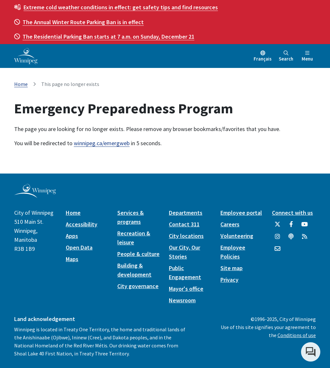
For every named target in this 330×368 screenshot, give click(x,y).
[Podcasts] (291, 238)
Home (21, 84)
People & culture (138, 254)
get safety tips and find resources (121, 7)
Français (263, 59)
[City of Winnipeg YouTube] (304, 226)
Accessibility (81, 224)
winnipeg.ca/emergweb (102, 143)
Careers (229, 224)
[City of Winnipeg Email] (277, 251)
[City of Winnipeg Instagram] (277, 238)
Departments (185, 212)
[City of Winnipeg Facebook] (291, 226)
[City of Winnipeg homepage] (35, 195)
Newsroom (182, 300)
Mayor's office (186, 288)
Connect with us (292, 212)
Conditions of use (296, 335)
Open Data (79, 247)
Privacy (229, 279)
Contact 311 (184, 224)
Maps (72, 259)
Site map (231, 268)
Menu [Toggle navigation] (307, 56)
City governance (138, 286)
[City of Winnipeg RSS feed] (304, 238)
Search (286, 56)
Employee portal (241, 212)
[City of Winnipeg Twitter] (277, 226)
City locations (186, 236)
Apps (72, 236)
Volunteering (236, 236)
